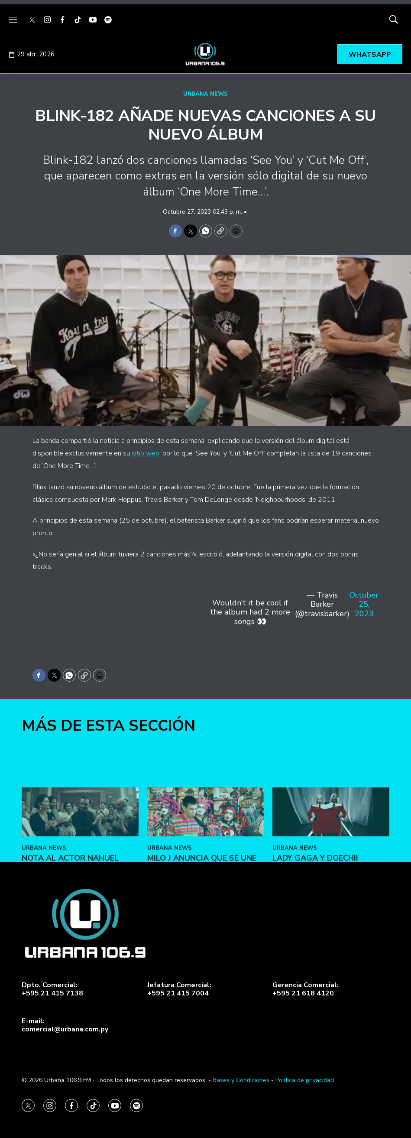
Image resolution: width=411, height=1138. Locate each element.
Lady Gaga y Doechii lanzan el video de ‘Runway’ (315, 918)
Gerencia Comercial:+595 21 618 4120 (305, 989)
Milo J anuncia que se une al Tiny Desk (201, 914)
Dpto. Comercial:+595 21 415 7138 (52, 989)
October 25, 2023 (364, 605)
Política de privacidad (304, 1080)
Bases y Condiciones (241, 1080)
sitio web (145, 453)
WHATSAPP (370, 54)
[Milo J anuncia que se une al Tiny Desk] (205, 863)
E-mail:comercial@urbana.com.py (65, 1025)
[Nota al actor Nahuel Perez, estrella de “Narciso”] (80, 863)
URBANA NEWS (205, 94)
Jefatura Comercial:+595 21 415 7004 (179, 989)
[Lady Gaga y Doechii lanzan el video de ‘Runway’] (330, 863)
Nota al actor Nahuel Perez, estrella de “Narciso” (70, 918)
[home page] (205, 54)
